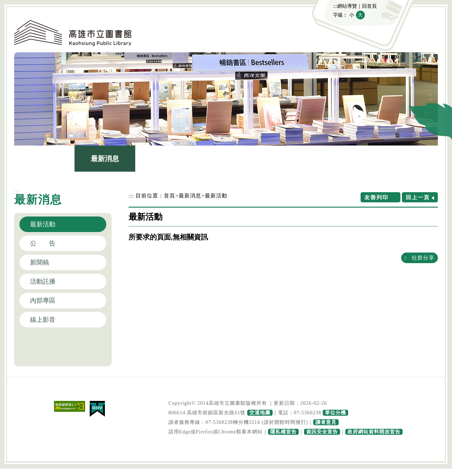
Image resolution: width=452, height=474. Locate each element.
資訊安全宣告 (322, 431)
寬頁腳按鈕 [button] (226, 462)
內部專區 (42, 300)
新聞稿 (39, 262)
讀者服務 (286, 158)
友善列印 (376, 197)
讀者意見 (326, 422)
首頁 (169, 195)
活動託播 (42, 281)
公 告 (42, 243)
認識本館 (44, 158)
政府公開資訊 (347, 158)
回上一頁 (418, 197)
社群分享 (423, 258)
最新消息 (105, 158)
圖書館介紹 (165, 158)
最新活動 (42, 224)
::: (335, 6)
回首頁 (369, 6)
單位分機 (335, 412)
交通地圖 (259, 412)
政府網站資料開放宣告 (373, 431)
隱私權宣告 (283, 431)
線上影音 (42, 319)
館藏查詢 (226, 158)
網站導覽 (347, 6)
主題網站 (407, 158)
